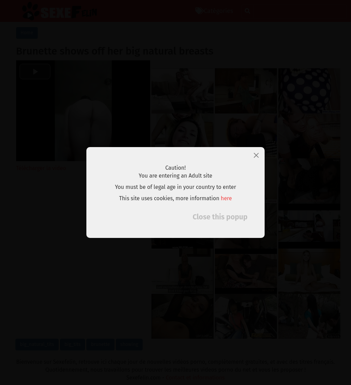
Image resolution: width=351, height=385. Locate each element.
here (226, 198)
